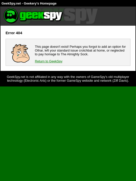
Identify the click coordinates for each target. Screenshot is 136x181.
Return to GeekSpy (48, 61)
